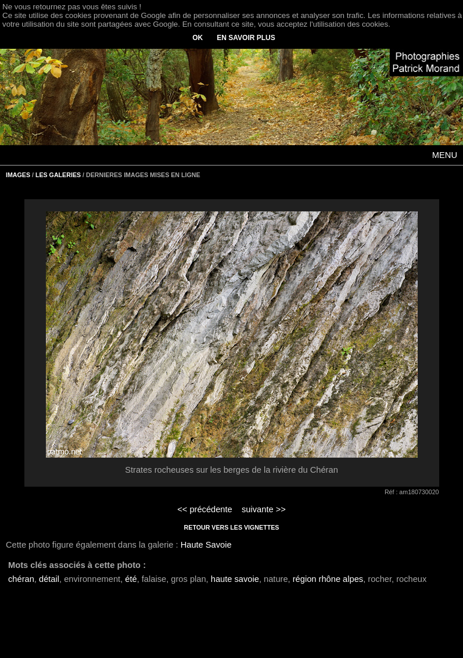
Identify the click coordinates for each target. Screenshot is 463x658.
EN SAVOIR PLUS (246, 38)
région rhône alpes (328, 579)
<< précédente (204, 509)
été (131, 579)
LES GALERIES (58, 174)
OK (197, 38)
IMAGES (18, 174)
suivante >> (264, 509)
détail (49, 579)
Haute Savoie (206, 544)
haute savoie (235, 579)
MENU (444, 155)
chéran (21, 579)
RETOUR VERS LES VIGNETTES (231, 527)
